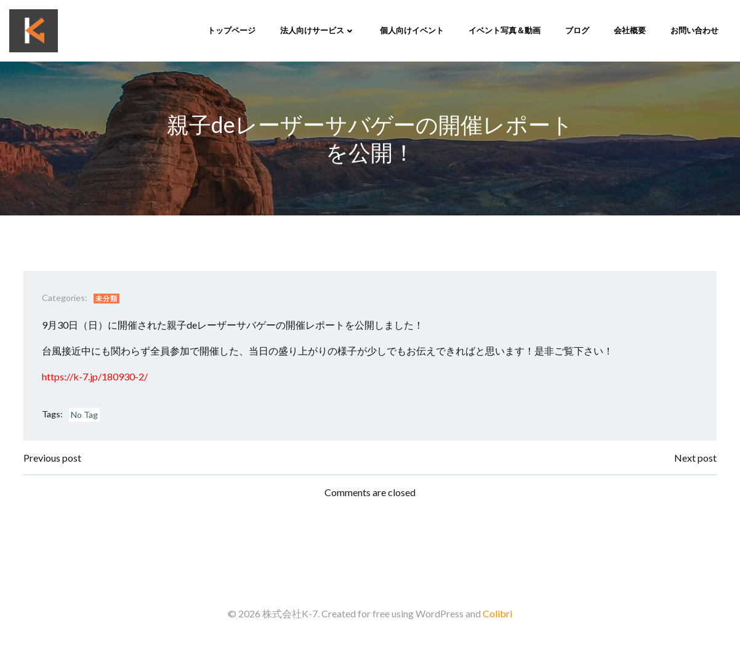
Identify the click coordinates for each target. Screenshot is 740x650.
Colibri (497, 613)
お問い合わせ (694, 30)
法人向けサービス (317, 30)
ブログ (577, 30)
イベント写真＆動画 (505, 30)
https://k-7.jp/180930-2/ (95, 376)
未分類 (106, 298)
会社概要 (630, 30)
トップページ (231, 30)
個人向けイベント (412, 30)
